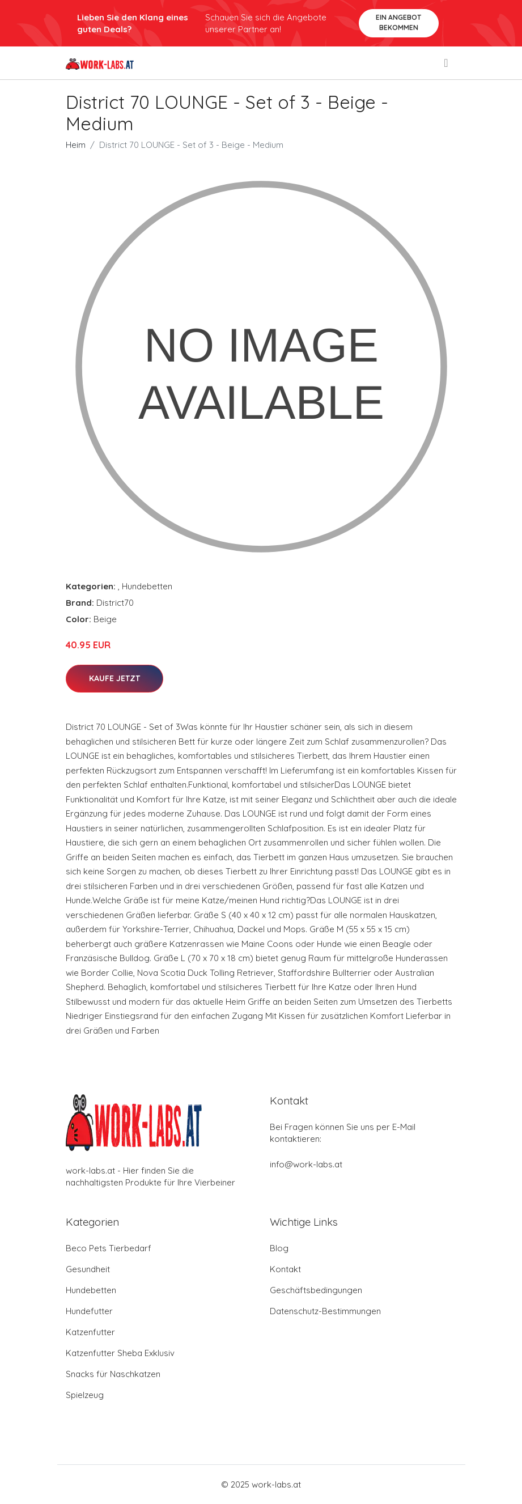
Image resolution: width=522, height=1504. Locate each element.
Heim (76, 144)
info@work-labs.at (306, 1164)
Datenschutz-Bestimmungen (325, 1311)
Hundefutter (89, 1311)
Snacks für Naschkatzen (113, 1374)
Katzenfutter (90, 1332)
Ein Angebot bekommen (398, 22)
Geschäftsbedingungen (316, 1290)
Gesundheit (88, 1269)
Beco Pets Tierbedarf (108, 1248)
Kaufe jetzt (114, 678)
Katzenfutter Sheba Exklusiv (120, 1353)
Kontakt (285, 1269)
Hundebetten (147, 586)
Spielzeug (85, 1395)
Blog (279, 1248)
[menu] (446, 63)
